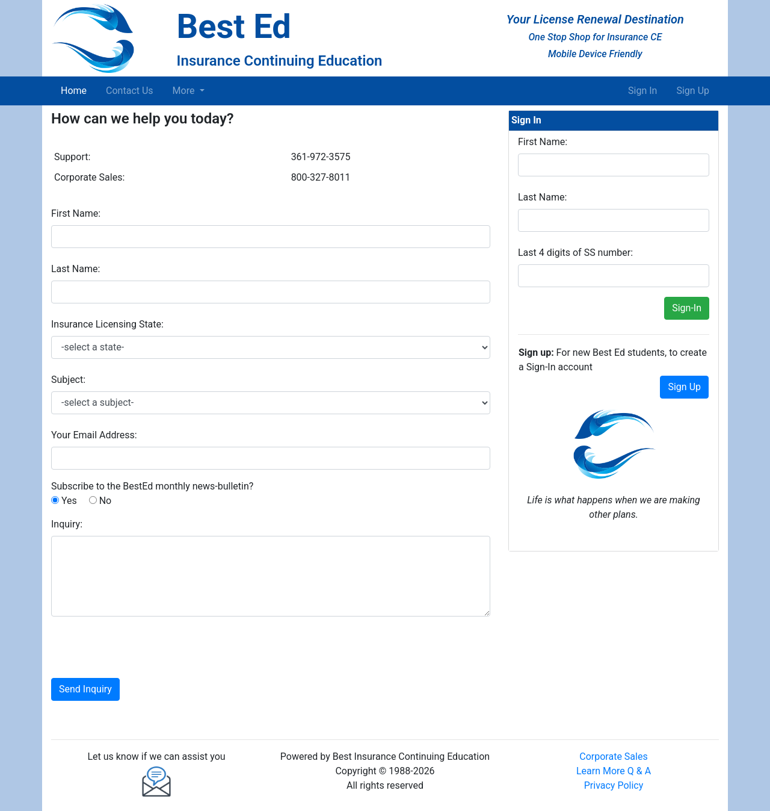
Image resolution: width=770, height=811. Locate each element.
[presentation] (142, 649)
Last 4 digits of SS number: (575, 252)
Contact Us (129, 90)
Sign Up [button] (684, 387)
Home (76, 89)
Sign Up (692, 90)
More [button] (185, 90)
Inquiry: (66, 524)
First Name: (75, 213)
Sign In (642, 90)
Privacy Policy (614, 785)
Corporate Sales (613, 756)
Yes (64, 500)
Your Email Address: (94, 435)
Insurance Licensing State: (107, 324)
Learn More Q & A (613, 771)
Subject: (68, 379)
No (100, 500)
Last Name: (75, 269)
